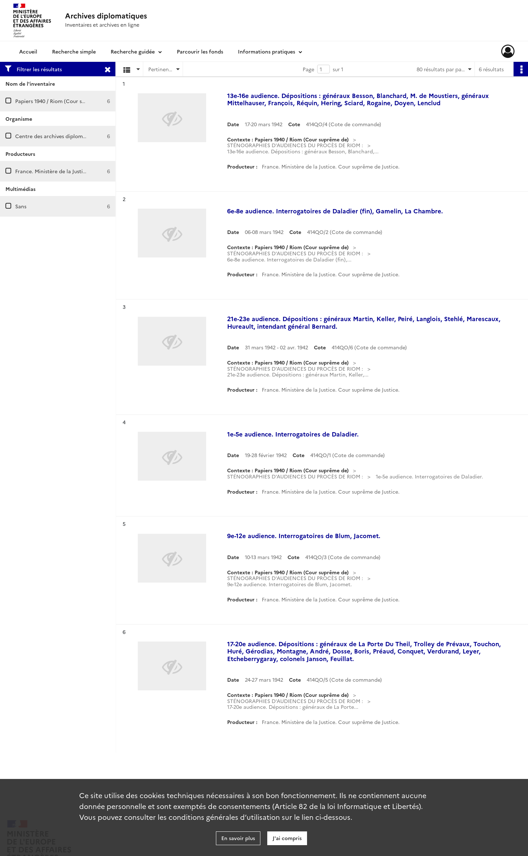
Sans (20, 206)
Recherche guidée (133, 51)
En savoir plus (238, 838)
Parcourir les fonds (200, 51)
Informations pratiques (266, 51)
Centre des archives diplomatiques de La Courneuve (79, 136)
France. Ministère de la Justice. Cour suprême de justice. (84, 171)
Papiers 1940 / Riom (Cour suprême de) (62, 101)
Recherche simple (74, 51)
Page (308, 69)
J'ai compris (287, 838)
